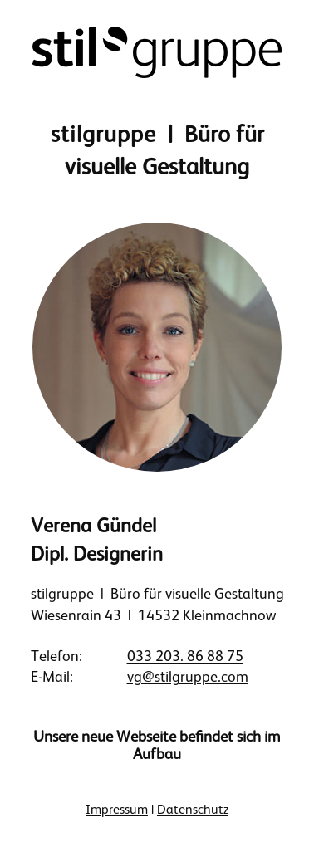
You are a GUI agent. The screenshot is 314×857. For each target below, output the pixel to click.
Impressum (117, 809)
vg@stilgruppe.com (187, 676)
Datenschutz (192, 809)
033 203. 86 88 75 (185, 656)
